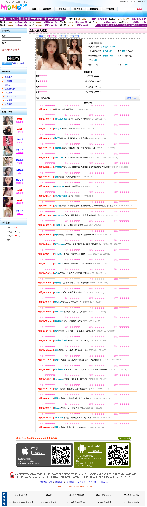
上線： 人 (13, 228)
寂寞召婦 (19, 183)
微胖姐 (20, 214)
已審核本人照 (10, 96)
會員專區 (70, 482)
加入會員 (81, 482)
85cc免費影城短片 (131, 495)
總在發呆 (19, 122)
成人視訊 (8, 104)
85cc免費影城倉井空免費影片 (21, 502)
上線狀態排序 (10, 89)
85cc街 (48, 495)
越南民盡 (19, 203)
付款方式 (104, 482)
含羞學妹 (19, 153)
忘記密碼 (20, 63)
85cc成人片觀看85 (76, 495)
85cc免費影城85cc (103, 495)
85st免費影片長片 (104, 502)
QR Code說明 (124, 438)
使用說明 (92, 482)
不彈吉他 (19, 132)
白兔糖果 (19, 193)
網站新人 (8, 85)
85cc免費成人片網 (48, 502)
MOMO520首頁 (45, 482)
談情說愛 (8, 100)
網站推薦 (8, 93)
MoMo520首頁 (126, 1)
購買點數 (59, 482)
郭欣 (20, 173)
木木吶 (20, 142)
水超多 (20, 163)
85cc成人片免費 (20, 495)
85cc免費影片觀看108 (76, 502)
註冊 (14, 63)
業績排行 (8, 77)
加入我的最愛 (139, 1)
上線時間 (8, 81)
